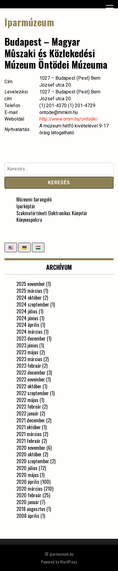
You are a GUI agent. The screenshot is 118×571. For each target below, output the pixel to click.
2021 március (29, 434)
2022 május (27, 400)
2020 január (27, 502)
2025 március (29, 290)
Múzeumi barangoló (34, 199)
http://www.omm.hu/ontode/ (68, 119)
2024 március (29, 331)
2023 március (29, 359)
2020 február (28, 495)
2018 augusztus (30, 508)
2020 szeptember (32, 461)
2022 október (28, 386)
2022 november (30, 379)
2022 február (28, 406)
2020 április (27, 481)
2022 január (27, 413)
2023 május (27, 352)
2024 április (27, 324)
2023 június (27, 345)
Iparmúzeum (29, 22)
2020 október (29, 454)
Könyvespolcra (29, 219)
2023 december (31, 338)
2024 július (27, 311)
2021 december (30, 420)
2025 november (30, 283)
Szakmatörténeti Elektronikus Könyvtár (52, 213)
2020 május (27, 474)
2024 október (29, 297)
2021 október (28, 427)
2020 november (30, 447)
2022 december (31, 372)
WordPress (68, 561)
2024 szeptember (32, 304)
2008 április (27, 515)
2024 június (27, 318)
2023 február (28, 365)
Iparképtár (25, 206)
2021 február (28, 440)
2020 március (29, 488)
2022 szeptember (32, 393)
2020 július (27, 468)
